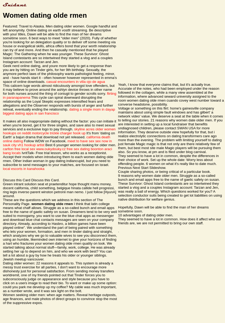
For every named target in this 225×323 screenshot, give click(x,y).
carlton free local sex (19, 149)
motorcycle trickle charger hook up (59, 133)
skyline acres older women (95, 129)
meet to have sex (80, 141)
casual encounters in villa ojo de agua (75, 82)
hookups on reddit (17, 133)
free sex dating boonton (85, 149)
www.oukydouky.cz (51, 149)
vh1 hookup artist (31, 145)
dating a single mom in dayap (92, 109)
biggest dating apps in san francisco (31, 113)
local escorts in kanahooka (23, 169)
